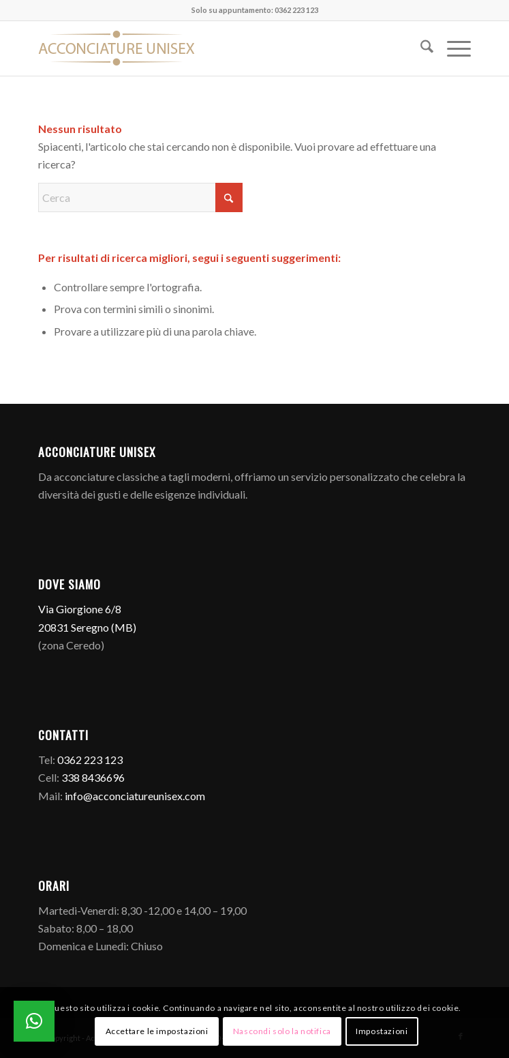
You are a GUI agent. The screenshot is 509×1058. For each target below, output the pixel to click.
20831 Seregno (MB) (87, 627)
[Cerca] (420, 48)
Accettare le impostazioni (157, 1031)
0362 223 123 (90, 759)
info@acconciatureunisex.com (135, 795)
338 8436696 (93, 777)
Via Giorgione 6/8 (79, 608)
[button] (34, 1021)
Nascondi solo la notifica (282, 1031)
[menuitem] (420, 48)
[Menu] (452, 48)
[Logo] (211, 48)
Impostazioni (381, 1031)
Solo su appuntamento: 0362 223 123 (254, 9)
